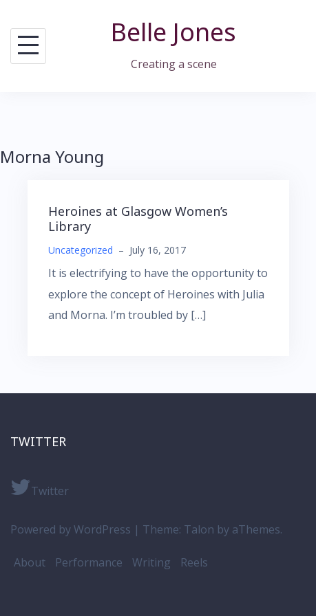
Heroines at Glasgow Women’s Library (138, 218)
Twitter (39, 487)
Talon (199, 529)
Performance (89, 562)
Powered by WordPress (70, 529)
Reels (194, 562)
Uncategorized (80, 249)
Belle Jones (173, 32)
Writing (151, 562)
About (29, 562)
